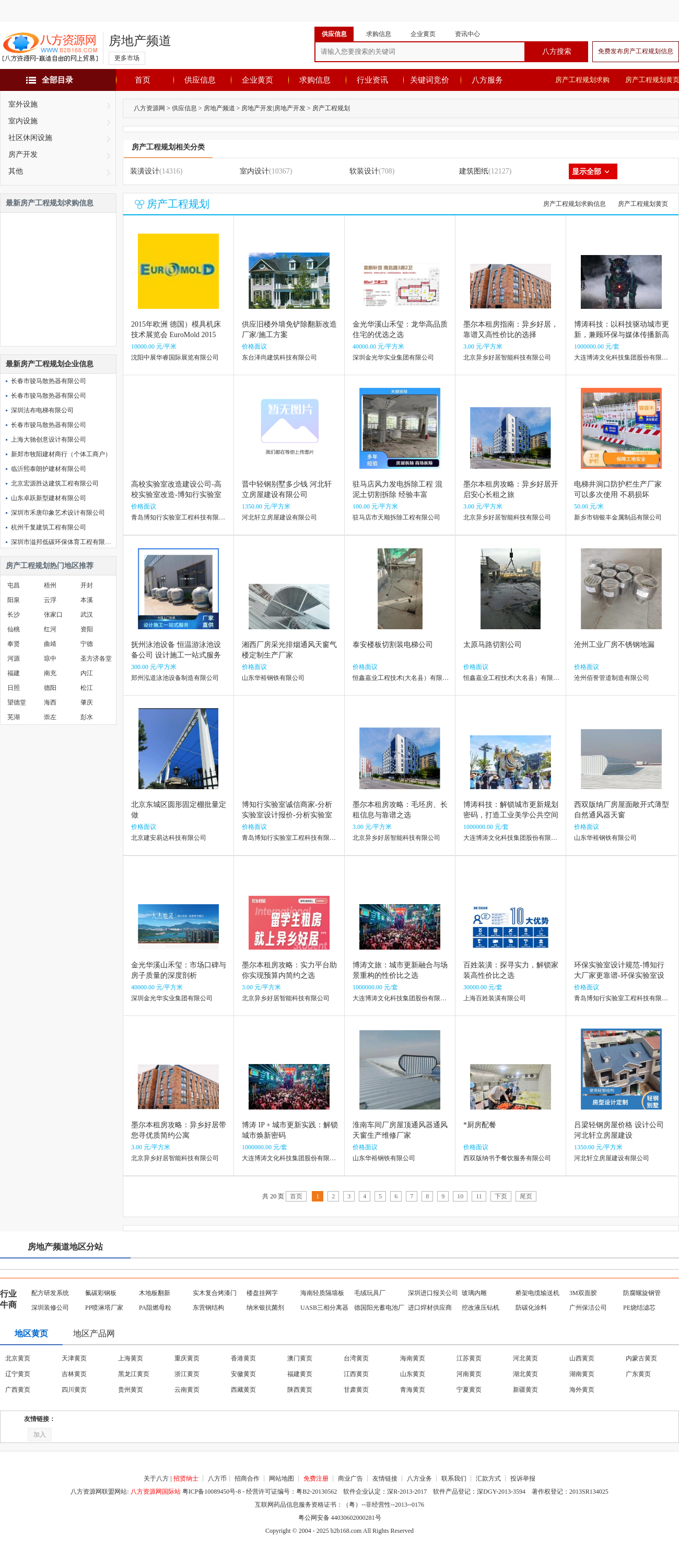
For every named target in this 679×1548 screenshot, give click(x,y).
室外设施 (23, 104)
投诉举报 (522, 1478)
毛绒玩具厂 (369, 1293)
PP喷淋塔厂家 (104, 1307)
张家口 (53, 614)
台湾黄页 (356, 1358)
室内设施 (23, 121)
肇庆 (86, 702)
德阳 (50, 687)
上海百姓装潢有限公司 (494, 998)
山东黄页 (412, 1374)
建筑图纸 (473, 171)
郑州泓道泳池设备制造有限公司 (175, 677)
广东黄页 (638, 1374)
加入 (39, 1434)
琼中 (50, 658)
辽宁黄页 (17, 1374)
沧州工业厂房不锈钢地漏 (614, 645)
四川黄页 (74, 1389)
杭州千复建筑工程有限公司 (48, 527)
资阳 (86, 629)
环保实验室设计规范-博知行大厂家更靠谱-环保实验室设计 (619, 975)
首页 (142, 80)
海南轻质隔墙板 (322, 1293)
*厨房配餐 (479, 1125)
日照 (13, 687)
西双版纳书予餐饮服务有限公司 (507, 1158)
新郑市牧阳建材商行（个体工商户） (61, 454)
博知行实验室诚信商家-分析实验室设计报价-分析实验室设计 (287, 815)
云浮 (50, 600)
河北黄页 (525, 1358)
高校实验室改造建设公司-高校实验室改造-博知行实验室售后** (176, 494)
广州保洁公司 (588, 1307)
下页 (501, 1196)
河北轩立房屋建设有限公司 (279, 517)
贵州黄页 (130, 1389)
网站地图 (281, 1478)
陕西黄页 (299, 1389)
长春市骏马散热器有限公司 (48, 381)
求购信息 (315, 80)
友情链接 (384, 1478)
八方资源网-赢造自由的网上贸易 (50, 48)
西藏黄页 (243, 1389)
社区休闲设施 (30, 138)
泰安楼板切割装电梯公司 (393, 645)
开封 (86, 585)
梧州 (50, 585)
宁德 (86, 644)
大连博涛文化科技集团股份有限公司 (624, 357)
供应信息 (200, 80)
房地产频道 (140, 41)
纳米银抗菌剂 (265, 1307)
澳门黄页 (299, 1358)
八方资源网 (149, 108)
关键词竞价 (429, 80)
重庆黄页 (187, 1358)
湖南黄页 (581, 1374)
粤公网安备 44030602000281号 (339, 1517)
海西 (50, 702)
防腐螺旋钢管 (642, 1293)
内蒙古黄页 (641, 1358)
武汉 (86, 614)
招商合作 (247, 1478)
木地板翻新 (154, 1293)
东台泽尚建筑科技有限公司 (279, 357)
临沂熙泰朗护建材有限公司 (48, 468)
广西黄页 (17, 1389)
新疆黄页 (525, 1389)
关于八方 (156, 1478)
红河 (50, 629)
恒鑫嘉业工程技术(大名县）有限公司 (404, 677)
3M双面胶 (583, 1293)
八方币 (217, 1478)
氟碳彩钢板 (100, 1293)
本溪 (86, 600)
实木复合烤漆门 (215, 1293)
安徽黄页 (243, 1374)
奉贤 (13, 644)
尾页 (526, 1196)
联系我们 (453, 1478)
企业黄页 (257, 80)
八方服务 (487, 80)
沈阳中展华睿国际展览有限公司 (175, 357)
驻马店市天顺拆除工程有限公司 (396, 517)
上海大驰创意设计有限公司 (48, 439)
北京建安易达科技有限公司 (168, 837)
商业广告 (350, 1478)
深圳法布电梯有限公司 (42, 410)
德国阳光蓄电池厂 (379, 1307)
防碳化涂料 (531, 1307)
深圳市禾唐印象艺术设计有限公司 (58, 512)
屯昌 (13, 585)
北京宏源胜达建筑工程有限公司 (55, 483)
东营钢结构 (208, 1307)
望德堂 (16, 702)
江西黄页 (356, 1374)
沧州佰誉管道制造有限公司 (611, 677)
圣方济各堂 (96, 658)
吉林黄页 (74, 1374)
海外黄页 (581, 1389)
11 (479, 1196)
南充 (50, 673)
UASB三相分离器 (324, 1307)
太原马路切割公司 (492, 645)
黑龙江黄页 (133, 1374)
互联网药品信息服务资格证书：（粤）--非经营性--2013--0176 (339, 1504)
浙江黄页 (187, 1374)
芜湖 (13, 717)
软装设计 (364, 171)
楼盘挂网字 (262, 1293)
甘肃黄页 (356, 1389)
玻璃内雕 (474, 1293)
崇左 (50, 717)
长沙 (13, 614)
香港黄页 (243, 1358)
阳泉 (13, 600)
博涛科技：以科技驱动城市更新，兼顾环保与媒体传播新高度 (621, 334)
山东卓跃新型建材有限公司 (48, 498)
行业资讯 (372, 80)
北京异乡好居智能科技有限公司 (507, 357)
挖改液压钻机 (480, 1307)
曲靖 (50, 644)
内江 (86, 673)
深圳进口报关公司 (433, 1293)
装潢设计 (144, 171)
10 (460, 1196)
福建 (13, 673)
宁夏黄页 (469, 1389)
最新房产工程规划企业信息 (49, 364)
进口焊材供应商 (430, 1307)
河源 (13, 658)
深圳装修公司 (50, 1307)
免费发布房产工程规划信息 (635, 51)
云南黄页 (187, 1389)
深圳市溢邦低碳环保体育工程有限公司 (64, 542)
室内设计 (254, 171)
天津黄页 (74, 1358)
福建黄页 (299, 1374)
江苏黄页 (469, 1358)
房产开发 (23, 154)
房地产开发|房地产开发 (273, 108)
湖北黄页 (525, 1374)
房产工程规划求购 (582, 80)
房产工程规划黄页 (643, 203)
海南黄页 (412, 1358)
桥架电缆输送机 (537, 1293)
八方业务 (419, 1478)
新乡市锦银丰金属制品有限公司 (618, 517)
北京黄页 (17, 1358)
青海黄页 (412, 1389)
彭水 (86, 717)
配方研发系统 (50, 1293)
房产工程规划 (331, 108)
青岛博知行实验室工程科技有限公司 (181, 517)
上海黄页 (130, 1358)
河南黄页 (469, 1374)
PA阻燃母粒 (155, 1307)
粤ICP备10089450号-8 (211, 1491)
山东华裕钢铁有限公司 (273, 677)
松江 (86, 687)
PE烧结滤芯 (639, 1307)
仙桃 (13, 629)
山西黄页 (581, 1358)
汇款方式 (488, 1478)
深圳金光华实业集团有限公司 (393, 357)
